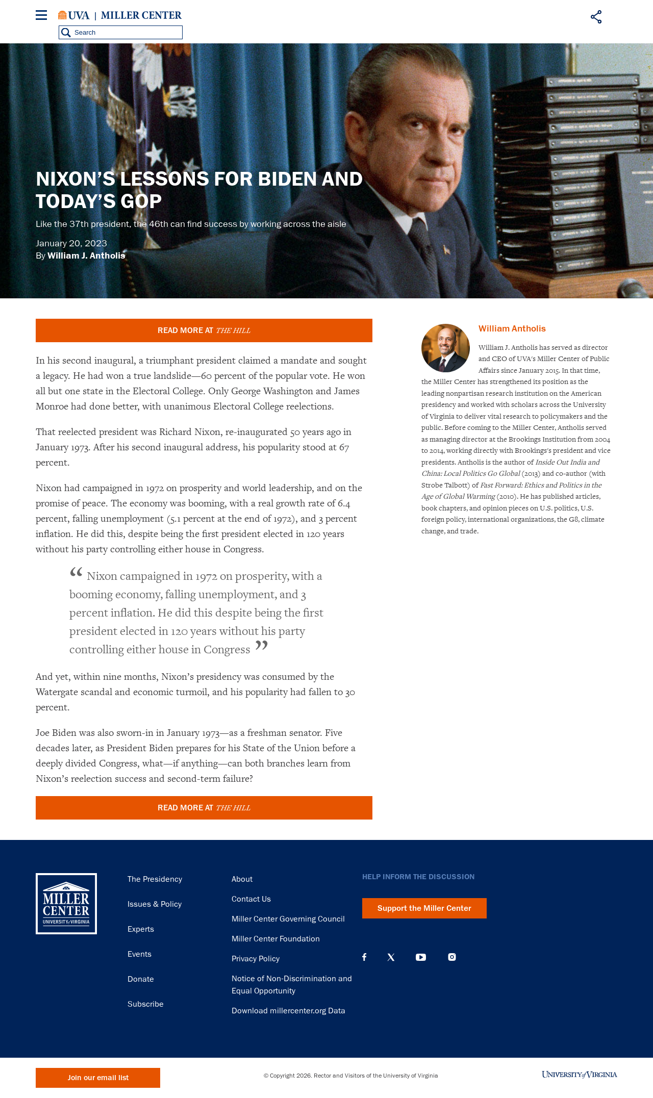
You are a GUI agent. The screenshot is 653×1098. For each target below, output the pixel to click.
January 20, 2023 (71, 243)
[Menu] (43, 16)
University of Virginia (74, 15)
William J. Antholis (86, 256)
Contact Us (251, 899)
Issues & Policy (155, 904)
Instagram (452, 957)
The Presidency (155, 879)
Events (140, 954)
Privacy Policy (256, 959)
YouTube (421, 957)
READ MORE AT (204, 330)
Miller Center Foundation (276, 939)
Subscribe (146, 1004)
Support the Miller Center (424, 908)
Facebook (364, 957)
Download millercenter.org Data (288, 1011)
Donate (141, 979)
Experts (141, 929)
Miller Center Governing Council (288, 919)
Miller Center (141, 15)
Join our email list (98, 1078)
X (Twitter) (391, 957)
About (242, 879)
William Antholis (512, 328)
